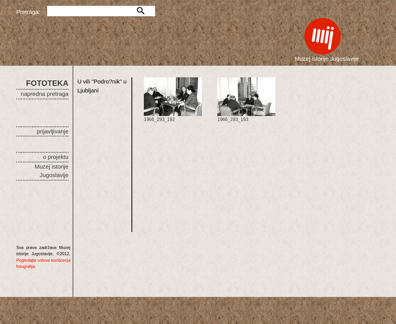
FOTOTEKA (47, 83)
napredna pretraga (44, 93)
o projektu (55, 156)
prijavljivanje (52, 131)
